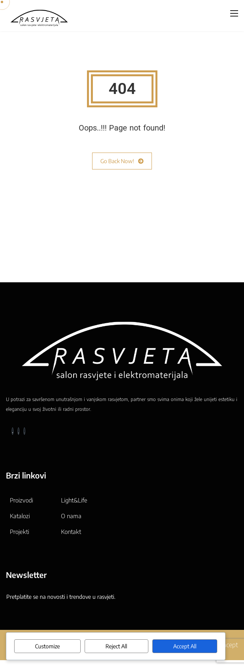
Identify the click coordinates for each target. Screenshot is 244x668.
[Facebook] (12, 431)
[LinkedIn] (18, 431)
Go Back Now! (122, 161)
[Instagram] (24, 431)
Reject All (116, 646)
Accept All (184, 646)
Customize (47, 646)
